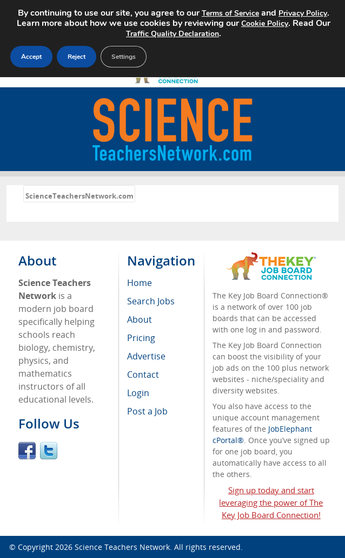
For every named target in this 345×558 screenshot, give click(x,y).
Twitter (48, 450)
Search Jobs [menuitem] (151, 301)
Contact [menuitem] (143, 374)
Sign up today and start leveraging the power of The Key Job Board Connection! (271, 502)
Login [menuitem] (138, 393)
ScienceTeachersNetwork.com (79, 196)
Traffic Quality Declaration (193, 32)
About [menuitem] (139, 319)
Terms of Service (247, 13)
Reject (78, 55)
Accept (32, 55)
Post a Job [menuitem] (147, 411)
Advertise (146, 356)
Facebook (27, 450)
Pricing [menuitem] (141, 338)
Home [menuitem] (139, 283)
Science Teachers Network (122, 547)
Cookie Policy (302, 22)
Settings (127, 55)
